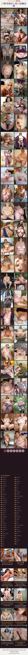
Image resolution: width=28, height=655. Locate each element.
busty (3, 519)
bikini (3, 506)
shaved (17, 527)
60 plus (3, 481)
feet (2, 541)
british (3, 514)
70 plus (3, 483)
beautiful (4, 500)
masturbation (19, 496)
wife (16, 541)
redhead (17, 517)
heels (17, 483)
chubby (3, 523)
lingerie (17, 494)
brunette (4, 517)
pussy (17, 514)
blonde (3, 508)
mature (17, 498)
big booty (4, 502)
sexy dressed (19, 525)
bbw (2, 496)
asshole (3, 494)
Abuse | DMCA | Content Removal (10, 649)
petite (17, 512)
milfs (17, 500)
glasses (17, 477)
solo (16, 533)
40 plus (3, 477)
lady (16, 488)
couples (3, 527)
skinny (17, 529)
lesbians (17, 492)
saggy (17, 519)
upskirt (17, 539)
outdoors (18, 506)
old (16, 504)
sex (16, 521)
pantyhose (18, 510)
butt (2, 521)
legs (16, 490)
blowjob (3, 510)
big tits (3, 504)
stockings (18, 535)
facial (3, 537)
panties (17, 508)
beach (3, 498)
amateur (4, 485)
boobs (3, 512)
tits (16, 537)
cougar (3, 525)
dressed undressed (6, 533)
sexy (17, 523)
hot (16, 485)
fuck (2, 544)
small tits (18, 531)
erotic (3, 535)
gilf (2, 546)
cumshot (4, 529)
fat (2, 539)
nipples (17, 502)
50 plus (3, 479)
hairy (17, 479)
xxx (16, 544)
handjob (17, 481)
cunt (3, 531)
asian (3, 490)
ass (2, 492)
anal (3, 488)
